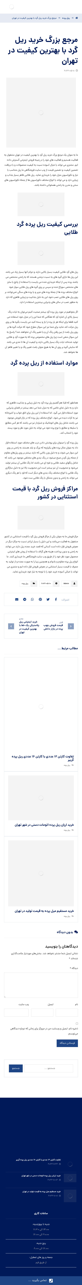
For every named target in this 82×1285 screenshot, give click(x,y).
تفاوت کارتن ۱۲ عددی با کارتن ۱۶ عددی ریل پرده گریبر (38, 1160)
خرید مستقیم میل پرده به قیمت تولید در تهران (41, 1191)
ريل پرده (25, 583)
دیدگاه (74, 968)
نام (76, 1004)
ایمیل (50, 1004)
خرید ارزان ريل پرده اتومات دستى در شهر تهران (41, 1175)
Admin (66, 583)
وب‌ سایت (24, 1004)
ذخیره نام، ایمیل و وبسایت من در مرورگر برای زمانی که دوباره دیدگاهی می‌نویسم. (44, 1031)
